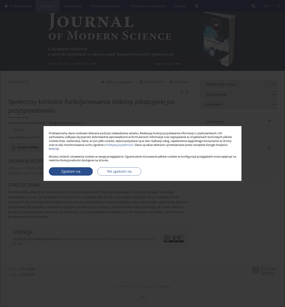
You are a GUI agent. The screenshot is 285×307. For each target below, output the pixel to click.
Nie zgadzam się (119, 171)
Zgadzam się (70, 171)
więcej (54, 149)
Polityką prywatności (119, 145)
